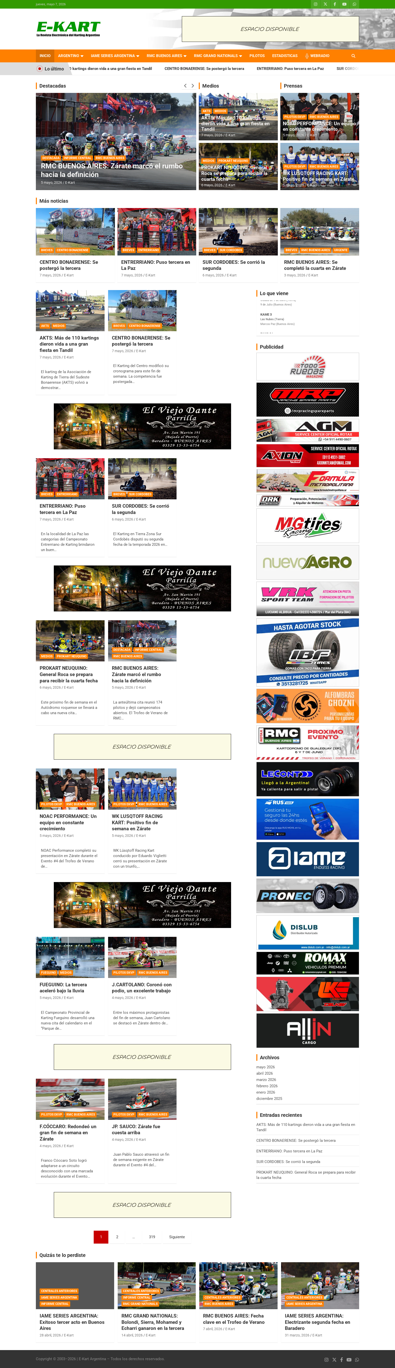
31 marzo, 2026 (297, 1335)
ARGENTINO (68, 56)
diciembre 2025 (269, 1098)
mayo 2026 (265, 1067)
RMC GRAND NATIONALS (216, 56)
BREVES (47, 250)
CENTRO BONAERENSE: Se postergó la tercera (223, 68)
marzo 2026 (266, 1079)
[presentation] (185, 85)
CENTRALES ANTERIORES (59, 1291)
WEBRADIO (319, 56)
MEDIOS (220, 111)
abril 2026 (264, 1073)
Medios (210, 86)
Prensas (293, 86)
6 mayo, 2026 (212, 185)
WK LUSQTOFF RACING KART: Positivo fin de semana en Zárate (318, 176)
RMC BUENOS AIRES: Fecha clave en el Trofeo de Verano (234, 1319)
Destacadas (52, 86)
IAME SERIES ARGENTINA (113, 56)
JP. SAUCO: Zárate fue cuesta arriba (136, 1130)
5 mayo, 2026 (51, 182)
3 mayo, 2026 (294, 275)
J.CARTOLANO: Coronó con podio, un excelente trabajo (142, 988)
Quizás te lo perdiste (62, 1255)
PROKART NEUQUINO (233, 161)
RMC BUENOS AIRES (164, 56)
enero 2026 (265, 1092)
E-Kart (70, 182)
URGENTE (341, 250)
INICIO (45, 56)
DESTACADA (51, 158)
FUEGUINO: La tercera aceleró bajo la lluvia (63, 988)
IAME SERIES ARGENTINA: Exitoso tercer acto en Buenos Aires (72, 1322)
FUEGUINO (48, 972)
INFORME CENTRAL (77, 158)
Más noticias (53, 201)
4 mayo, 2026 (122, 998)
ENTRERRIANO (148, 250)
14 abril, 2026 (132, 1335)
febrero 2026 (267, 1086)
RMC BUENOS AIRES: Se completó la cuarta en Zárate (315, 265)
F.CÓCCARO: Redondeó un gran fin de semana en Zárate (68, 1133)
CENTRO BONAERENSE (72, 250)
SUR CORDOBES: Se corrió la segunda (288, 1161)
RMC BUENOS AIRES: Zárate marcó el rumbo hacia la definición (136, 674)
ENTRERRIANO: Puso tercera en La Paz (309, 68)
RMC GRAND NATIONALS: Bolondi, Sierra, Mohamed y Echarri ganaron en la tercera (152, 1322)
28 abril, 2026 (50, 1335)
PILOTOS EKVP (294, 117)
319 (152, 1237)
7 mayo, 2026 (212, 135)
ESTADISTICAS (285, 56)
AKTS (206, 111)
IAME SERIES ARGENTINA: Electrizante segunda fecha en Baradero (317, 1322)
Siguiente (177, 1237)
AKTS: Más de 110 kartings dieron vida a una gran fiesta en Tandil (115, 68)
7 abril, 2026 (212, 1329)
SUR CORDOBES (231, 250)
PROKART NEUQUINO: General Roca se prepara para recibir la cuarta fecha (234, 173)
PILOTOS (257, 56)
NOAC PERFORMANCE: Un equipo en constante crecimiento (319, 126)
